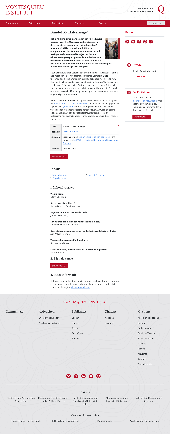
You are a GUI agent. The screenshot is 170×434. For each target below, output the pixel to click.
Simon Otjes (85, 137)
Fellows (141, 348)
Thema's (110, 311)
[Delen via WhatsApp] (145, 41)
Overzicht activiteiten (49, 317)
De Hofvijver (78, 333)
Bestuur (142, 323)
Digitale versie (59, 178)
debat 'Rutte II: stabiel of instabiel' (70, 103)
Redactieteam (144, 328)
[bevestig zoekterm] (149, 23)
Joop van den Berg (101, 137)
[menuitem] (13, 23)
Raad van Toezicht (147, 333)
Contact (142, 359)
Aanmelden (142, 116)
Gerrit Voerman (70, 131)
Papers (75, 323)
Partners (142, 343)
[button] (70, 376)
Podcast (76, 338)
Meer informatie (96, 175)
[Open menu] (43, 23)
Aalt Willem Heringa (82, 140)
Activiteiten (47, 311)
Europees (109, 323)
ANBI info (142, 354)
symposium (67, 106)
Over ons (144, 311)
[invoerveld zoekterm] (156, 23)
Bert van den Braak (102, 140)
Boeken (75, 317)
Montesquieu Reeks (80, 287)
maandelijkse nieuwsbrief (144, 100)
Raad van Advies (146, 338)
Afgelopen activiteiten (49, 323)
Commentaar (15, 311)
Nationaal (109, 317)
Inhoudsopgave (60, 175)
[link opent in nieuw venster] (59, 157)
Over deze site (145, 364)
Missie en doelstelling (148, 317)
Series (75, 328)
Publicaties (79, 311)
